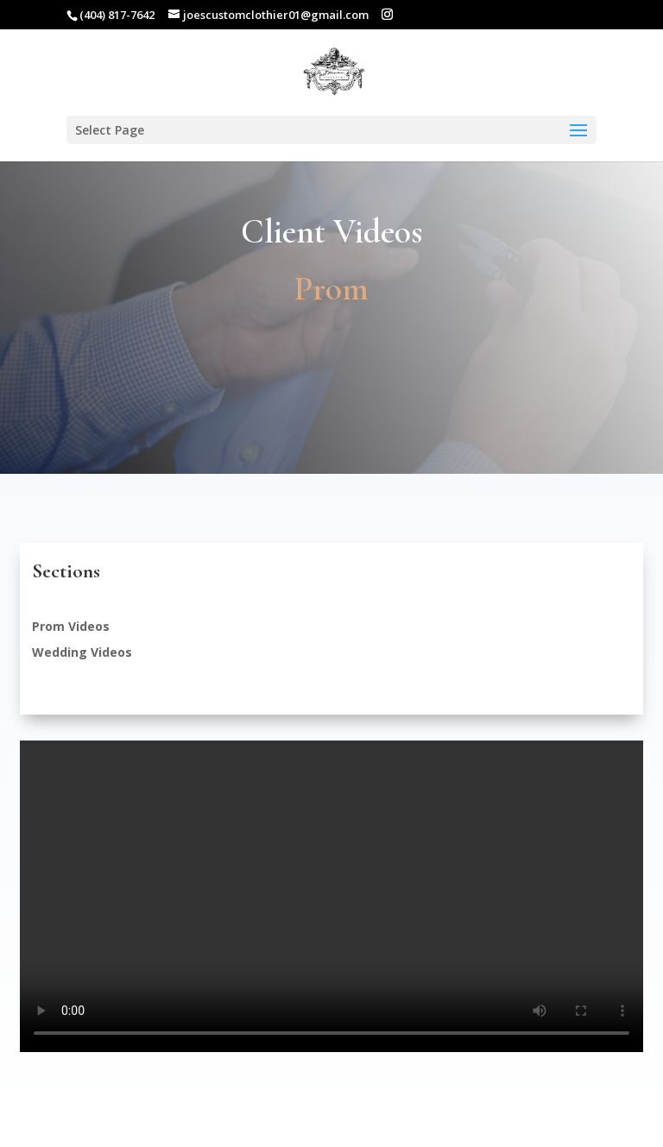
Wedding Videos (82, 652)
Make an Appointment (331, 403)
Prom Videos (71, 626)
